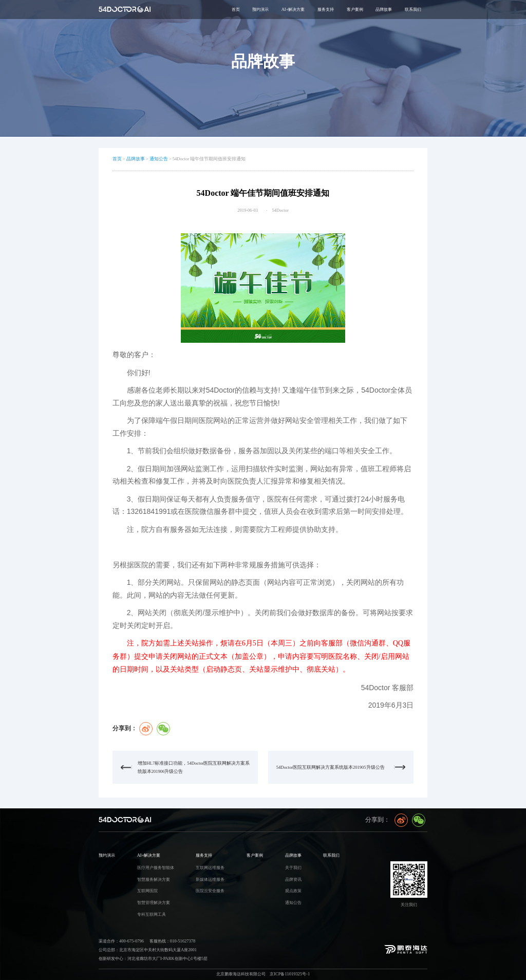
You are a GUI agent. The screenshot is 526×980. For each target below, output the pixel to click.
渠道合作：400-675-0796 (121, 941)
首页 (236, 9)
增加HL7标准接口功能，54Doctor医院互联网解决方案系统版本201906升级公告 (194, 767)
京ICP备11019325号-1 (290, 973)
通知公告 (158, 158)
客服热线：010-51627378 (172, 941)
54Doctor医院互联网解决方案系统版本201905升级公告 (330, 767)
